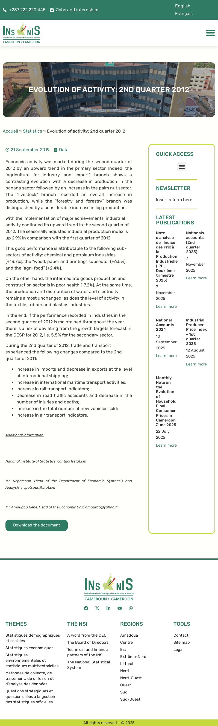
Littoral (126, 663)
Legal (178, 649)
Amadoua (129, 635)
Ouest (125, 685)
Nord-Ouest (131, 678)
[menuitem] (182, 6)
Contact (180, 635)
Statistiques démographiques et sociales (32, 638)
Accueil (10, 131)
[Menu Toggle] (210, 32)
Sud (124, 692)
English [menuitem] (182, 5)
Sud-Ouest (130, 699)
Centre (126, 642)
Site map (181, 642)
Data (64, 149)
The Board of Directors (87, 642)
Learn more (166, 306)
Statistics (32, 131)
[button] (181, 166)
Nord (124, 671)
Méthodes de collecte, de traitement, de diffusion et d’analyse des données (29, 678)
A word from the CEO (87, 635)
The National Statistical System (88, 665)
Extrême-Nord (133, 656)
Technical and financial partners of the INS (88, 652)
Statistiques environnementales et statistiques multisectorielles (31, 660)
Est (123, 649)
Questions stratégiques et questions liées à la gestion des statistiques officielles (30, 696)
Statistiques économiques (29, 648)
